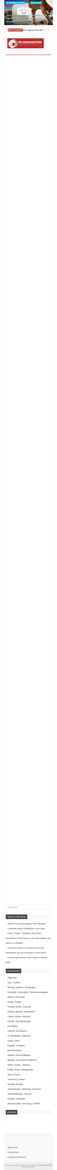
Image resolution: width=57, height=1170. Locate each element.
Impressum (13, 1147)
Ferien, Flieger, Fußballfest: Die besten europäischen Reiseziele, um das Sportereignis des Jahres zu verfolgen (28, 938)
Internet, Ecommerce (17, 1031)
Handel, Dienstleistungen (19, 1021)
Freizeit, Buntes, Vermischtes (21, 1011)
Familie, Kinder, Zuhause (19, 1007)
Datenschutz (13, 1152)
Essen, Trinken (15, 1002)
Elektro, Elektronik (16, 997)
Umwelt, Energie (15, 1084)
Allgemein (12, 978)
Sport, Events (36, 3)
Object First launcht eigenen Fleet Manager (15, 18)
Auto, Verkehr (14, 982)
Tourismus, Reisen (16, 1079)
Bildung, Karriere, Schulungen (22, 987)
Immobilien (13, 1026)
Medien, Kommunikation (19, 1055)
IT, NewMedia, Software (16, 3)
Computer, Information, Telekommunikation (28, 992)
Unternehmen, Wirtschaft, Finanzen (24, 1089)
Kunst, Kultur (14, 1040)
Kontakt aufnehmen (17, 1157)
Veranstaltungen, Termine (20, 1094)
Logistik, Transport (16, 1045)
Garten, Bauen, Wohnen (19, 1016)
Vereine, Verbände (16, 1099)
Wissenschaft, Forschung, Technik (24, 1103)
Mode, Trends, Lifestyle (19, 1065)
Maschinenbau (14, 1050)
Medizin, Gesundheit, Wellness (22, 1060)
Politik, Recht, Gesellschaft (20, 1069)
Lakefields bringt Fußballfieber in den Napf (39, 18)
